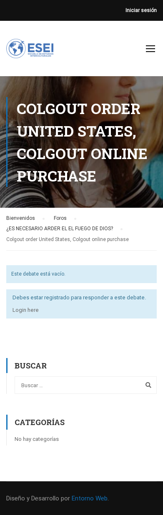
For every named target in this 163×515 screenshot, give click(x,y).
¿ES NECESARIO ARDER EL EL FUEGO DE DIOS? (59, 228)
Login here (26, 310)
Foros (60, 218)
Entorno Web (90, 498)
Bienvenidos (20, 218)
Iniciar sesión (141, 10)
